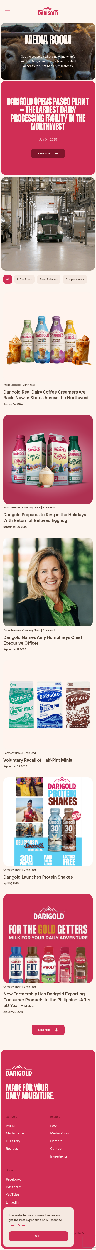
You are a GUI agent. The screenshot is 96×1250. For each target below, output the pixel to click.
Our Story (13, 1141)
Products (12, 1126)
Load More (48, 1030)
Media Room (59, 1133)
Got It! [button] (38, 1236)
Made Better (15, 1133)
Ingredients (59, 1156)
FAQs (54, 1126)
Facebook (13, 1179)
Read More (48, 153)
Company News (75, 279)
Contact (56, 1149)
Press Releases (49, 279)
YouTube (12, 1195)
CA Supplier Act (76, 1233)
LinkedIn (12, 1202)
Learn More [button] (17, 1225)
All (7, 279)
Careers (56, 1141)
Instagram (14, 1187)
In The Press (24, 279)
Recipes (12, 1149)
